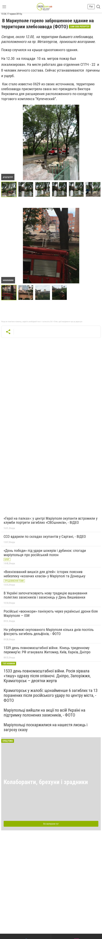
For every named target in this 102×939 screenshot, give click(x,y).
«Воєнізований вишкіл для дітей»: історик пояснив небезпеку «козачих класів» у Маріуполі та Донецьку (44, 574)
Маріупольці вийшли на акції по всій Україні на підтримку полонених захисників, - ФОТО (44, 713)
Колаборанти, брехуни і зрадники (46, 782)
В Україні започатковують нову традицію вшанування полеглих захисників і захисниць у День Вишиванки (45, 595)
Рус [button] (91, 6)
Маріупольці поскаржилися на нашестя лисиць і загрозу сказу (45, 727)
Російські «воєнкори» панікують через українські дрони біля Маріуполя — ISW (51, 613)
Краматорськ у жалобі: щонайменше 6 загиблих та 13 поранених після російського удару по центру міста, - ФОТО (51, 695)
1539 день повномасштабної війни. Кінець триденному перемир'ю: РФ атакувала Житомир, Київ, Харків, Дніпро (47, 650)
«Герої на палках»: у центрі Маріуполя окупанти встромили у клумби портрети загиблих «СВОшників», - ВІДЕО (50, 520)
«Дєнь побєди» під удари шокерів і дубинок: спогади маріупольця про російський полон (45, 552)
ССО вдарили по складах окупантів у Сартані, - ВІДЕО (45, 536)
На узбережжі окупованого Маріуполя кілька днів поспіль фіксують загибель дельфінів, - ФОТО (49, 632)
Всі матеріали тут (51, 824)
